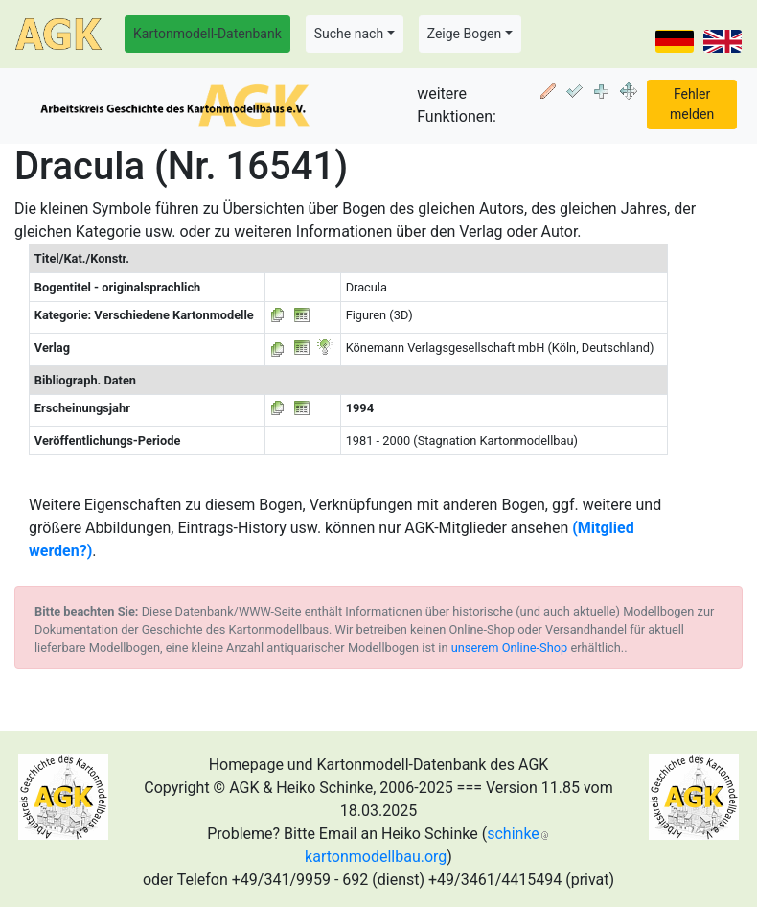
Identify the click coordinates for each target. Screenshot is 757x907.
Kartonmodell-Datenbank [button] (207, 33)
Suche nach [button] (348, 33)
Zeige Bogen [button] (464, 33)
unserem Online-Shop (509, 647)
